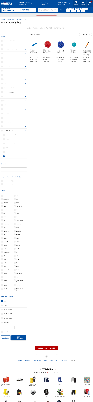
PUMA (17, 245)
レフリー (6, 71)
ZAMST (5, 275)
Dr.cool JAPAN (19, 206)
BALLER (5, 192)
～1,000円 (6, 288)
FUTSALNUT (6, 217)
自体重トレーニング (10, 135)
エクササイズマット (10, 148)
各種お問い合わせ (33, 400)
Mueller (18, 235)
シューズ (6, 41)
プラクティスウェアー (9, 50)
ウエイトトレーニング (11, 131)
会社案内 (46, 400)
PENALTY (6, 242)
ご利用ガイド (18, 400)
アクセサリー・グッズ (9, 84)
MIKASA (5, 231)
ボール (5, 75)
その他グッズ (7, 122)
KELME (17, 224)
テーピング (6, 105)
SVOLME (5, 259)
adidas (17, 182)
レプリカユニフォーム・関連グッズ (12, 45)
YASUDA (18, 271)
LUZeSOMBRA (7, 228)
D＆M (17, 199)
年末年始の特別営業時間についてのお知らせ (47, 14)
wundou (5, 271)
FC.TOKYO (18, 210)
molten (5, 235)
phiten (17, 242)
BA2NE (17, 189)
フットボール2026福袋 (9, 88)
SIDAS (17, 252)
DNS (5, 206)
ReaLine (5, 249)
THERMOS (6, 263)
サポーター (6, 101)
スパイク (77, 8)
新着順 (85, 34)
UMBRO (5, 266)
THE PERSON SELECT (22, 19)
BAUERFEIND (19, 192)
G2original (18, 217)
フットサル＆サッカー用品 (7, 19)
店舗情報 (43, 3)
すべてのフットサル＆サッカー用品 (12, 37)
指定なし (6, 284)
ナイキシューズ (84, 8)
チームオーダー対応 (8, 174)
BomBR (5, 196)
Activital (5, 182)
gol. (4, 221)
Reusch (18, 249)
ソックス (6, 54)
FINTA (17, 213)
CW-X (5, 199)
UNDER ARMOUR (19, 267)
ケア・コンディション (11, 152)
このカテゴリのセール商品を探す (46, 331)
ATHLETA (6, 189)
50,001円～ (6, 305)
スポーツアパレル (8, 118)
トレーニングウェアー (9, 58)
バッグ (5, 80)
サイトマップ (85, 400)
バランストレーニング (11, 140)
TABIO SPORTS (19, 259)
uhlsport (18, 263)
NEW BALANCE (7, 238)
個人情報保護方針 (70, 400)
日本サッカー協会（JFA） (19, 276)
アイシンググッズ (8, 110)
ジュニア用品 (7, 62)
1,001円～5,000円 (8, 292)
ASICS (17, 185)
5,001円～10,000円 (8, 296)
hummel (5, 224)
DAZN (5, 203)
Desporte (18, 203)
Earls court (6, 210)
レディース (6, 171)
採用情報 (57, 400)
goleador (18, 221)
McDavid (18, 228)
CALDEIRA (18, 196)
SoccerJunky (6, 256)
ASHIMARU (6, 185)
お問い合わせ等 (62, 3)
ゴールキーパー (7, 67)
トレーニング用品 (8, 114)
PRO (5, 245)
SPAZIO (18, 256)
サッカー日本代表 (70, 8)
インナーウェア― (8, 92)
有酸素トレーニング (10, 144)
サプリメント (7, 97)
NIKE (17, 238)
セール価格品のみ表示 (9, 314)
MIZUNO (18, 231)
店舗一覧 (6, 400)
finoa (5, 213)
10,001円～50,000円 (8, 301)
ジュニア (15, 171)
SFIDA (5, 252)
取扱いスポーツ (24, 3)
